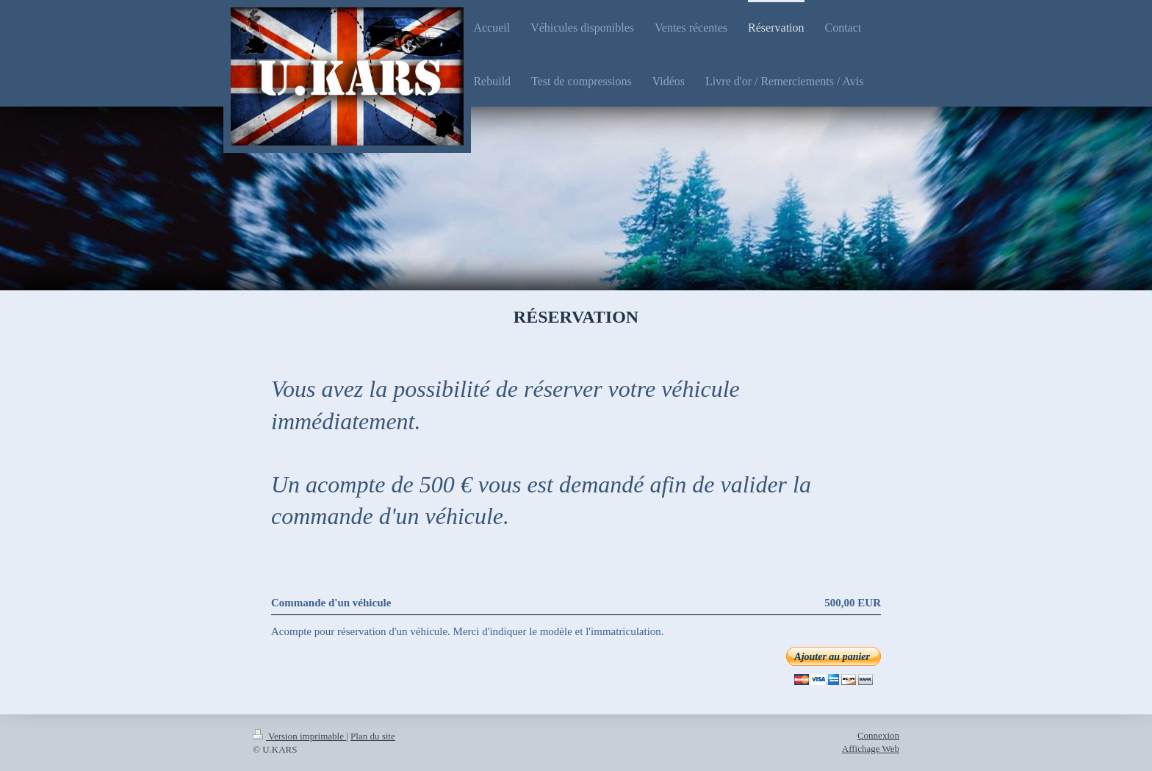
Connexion (878, 735)
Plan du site (372, 736)
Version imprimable (299, 736)
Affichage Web (870, 748)
